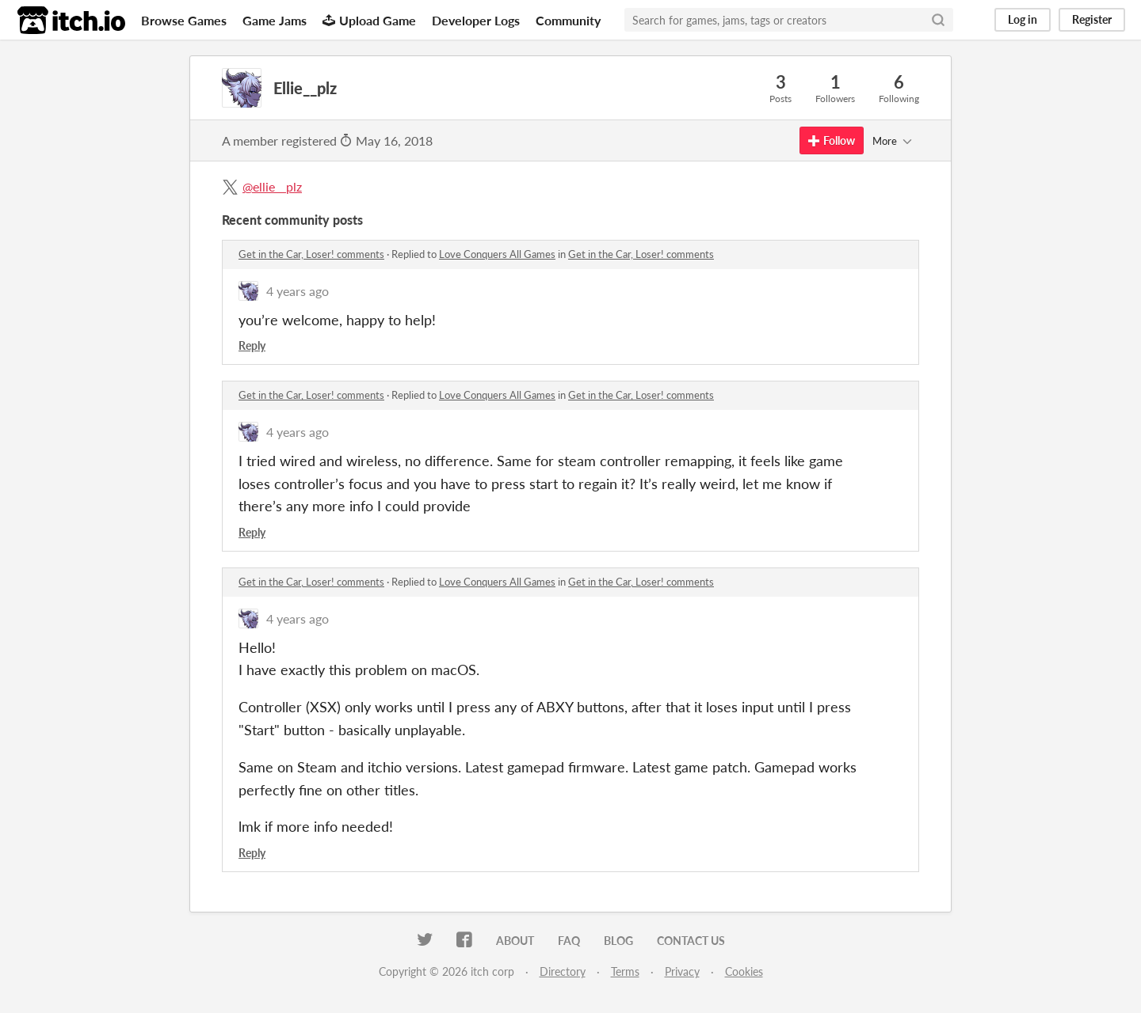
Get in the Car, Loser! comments (311, 254)
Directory (563, 971)
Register (1092, 19)
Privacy (682, 971)
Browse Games (184, 20)
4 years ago (297, 290)
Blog (618, 940)
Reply (252, 345)
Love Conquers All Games (497, 254)
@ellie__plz (272, 186)
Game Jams (274, 20)
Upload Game (369, 20)
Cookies (744, 971)
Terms (625, 971)
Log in (1022, 19)
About (515, 940)
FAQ (569, 940)
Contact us (691, 940)
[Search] (938, 20)
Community (568, 20)
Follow (831, 140)
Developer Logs (476, 20)
